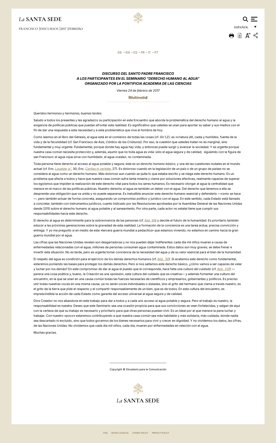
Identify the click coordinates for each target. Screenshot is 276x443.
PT (156, 52)
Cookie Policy (140, 433)
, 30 (152, 220)
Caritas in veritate (98, 169)
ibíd (147, 220)
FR (143, 52)
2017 (63, 29)
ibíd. (160, 259)
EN (128, 52)
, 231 (223, 269)
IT (149, 52)
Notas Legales (119, 433)
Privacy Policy (160, 433)
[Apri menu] (253, 19)
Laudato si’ (63, 169)
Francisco (29, 29)
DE (120, 52)
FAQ (105, 433)
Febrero (75, 29)
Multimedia (138, 97)
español (243, 28)
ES (135, 52)
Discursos (49, 29)
